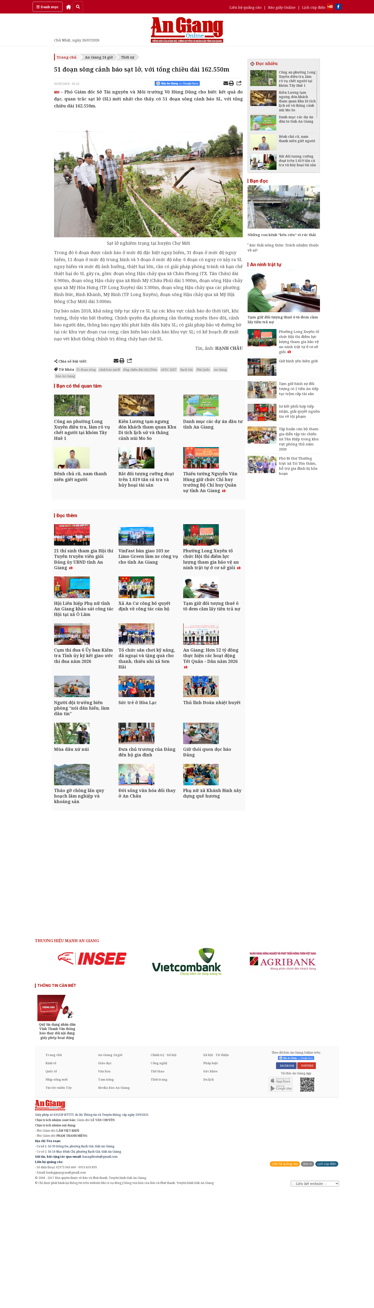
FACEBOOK (286, 1182)
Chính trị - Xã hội (163, 1171)
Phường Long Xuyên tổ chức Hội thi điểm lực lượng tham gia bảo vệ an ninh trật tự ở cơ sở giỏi (299, 341)
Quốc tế (51, 1188)
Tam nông (106, 1196)
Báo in (307, 1281)
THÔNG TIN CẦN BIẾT (56, 1102)
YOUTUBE (306, 1182)
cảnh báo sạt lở (109, 369)
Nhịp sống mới (56, 1196)
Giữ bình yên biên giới (298, 360)
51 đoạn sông (86, 369)
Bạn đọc (259, 181)
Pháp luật (210, 1179)
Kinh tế (50, 1179)
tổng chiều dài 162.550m (140, 369)
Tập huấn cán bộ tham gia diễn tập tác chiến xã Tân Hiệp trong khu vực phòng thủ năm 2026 (299, 438)
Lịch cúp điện (314, 7)
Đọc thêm (66, 545)
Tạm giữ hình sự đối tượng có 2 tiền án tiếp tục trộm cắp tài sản (299, 388)
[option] (92, 1075)
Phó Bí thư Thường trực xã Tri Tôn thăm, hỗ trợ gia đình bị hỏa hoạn (298, 466)
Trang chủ (66, 57)
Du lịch (208, 1196)
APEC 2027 (168, 369)
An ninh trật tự (265, 264)
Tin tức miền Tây (58, 1204)
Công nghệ (159, 1179)
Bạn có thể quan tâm (79, 386)
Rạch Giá (186, 369)
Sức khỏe (210, 1188)
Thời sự (127, 57)
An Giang (220, 369)
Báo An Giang (65, 376)
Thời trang (159, 1196)
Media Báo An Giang (114, 1204)
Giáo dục (105, 1179)
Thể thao (157, 1188)
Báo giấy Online (282, 7)
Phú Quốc (203, 369)
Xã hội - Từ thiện (216, 1171)
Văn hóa (104, 1188)
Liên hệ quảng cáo (245, 7)
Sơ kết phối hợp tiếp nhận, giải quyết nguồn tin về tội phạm (299, 411)
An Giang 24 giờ (99, 57)
